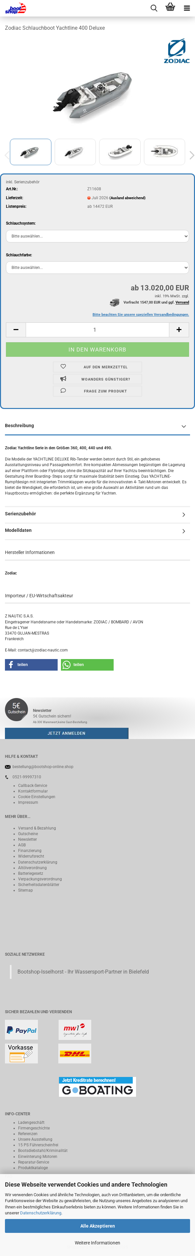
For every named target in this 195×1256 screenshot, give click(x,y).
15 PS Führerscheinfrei (38, 1145)
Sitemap (25, 890)
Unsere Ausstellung (35, 1139)
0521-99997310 (27, 777)
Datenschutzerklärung (40, 1212)
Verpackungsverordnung (40, 879)
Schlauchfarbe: (19, 255)
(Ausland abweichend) (127, 198)
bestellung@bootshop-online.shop (43, 766)
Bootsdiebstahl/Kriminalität (43, 1150)
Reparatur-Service (33, 1162)
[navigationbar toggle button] (187, 8)
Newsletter (27, 839)
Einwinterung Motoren (37, 1156)
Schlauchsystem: (21, 223)
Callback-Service (32, 785)
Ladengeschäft (31, 1122)
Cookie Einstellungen (36, 796)
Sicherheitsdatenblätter (38, 884)
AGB (22, 845)
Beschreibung (19, 425)
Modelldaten (18, 530)
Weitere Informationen (97, 1242)
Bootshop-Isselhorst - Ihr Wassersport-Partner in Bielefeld (83, 972)
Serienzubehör (20, 513)
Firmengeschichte (34, 1128)
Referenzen (28, 1133)
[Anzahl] (97, 329)
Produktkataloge (33, 1167)
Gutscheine (28, 833)
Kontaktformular (33, 791)
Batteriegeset (29, 873)
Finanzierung (30, 850)
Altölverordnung (32, 868)
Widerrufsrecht (31, 856)
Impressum (28, 802)
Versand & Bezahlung (37, 828)
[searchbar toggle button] (154, 8)
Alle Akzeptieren (97, 1226)
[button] (16, 329)
